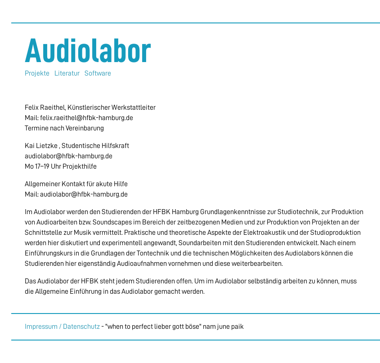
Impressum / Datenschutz (62, 326)
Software (98, 73)
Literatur (67, 73)
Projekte (37, 73)
